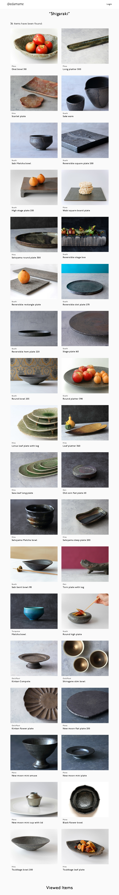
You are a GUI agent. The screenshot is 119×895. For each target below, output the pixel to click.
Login (109, 4)
